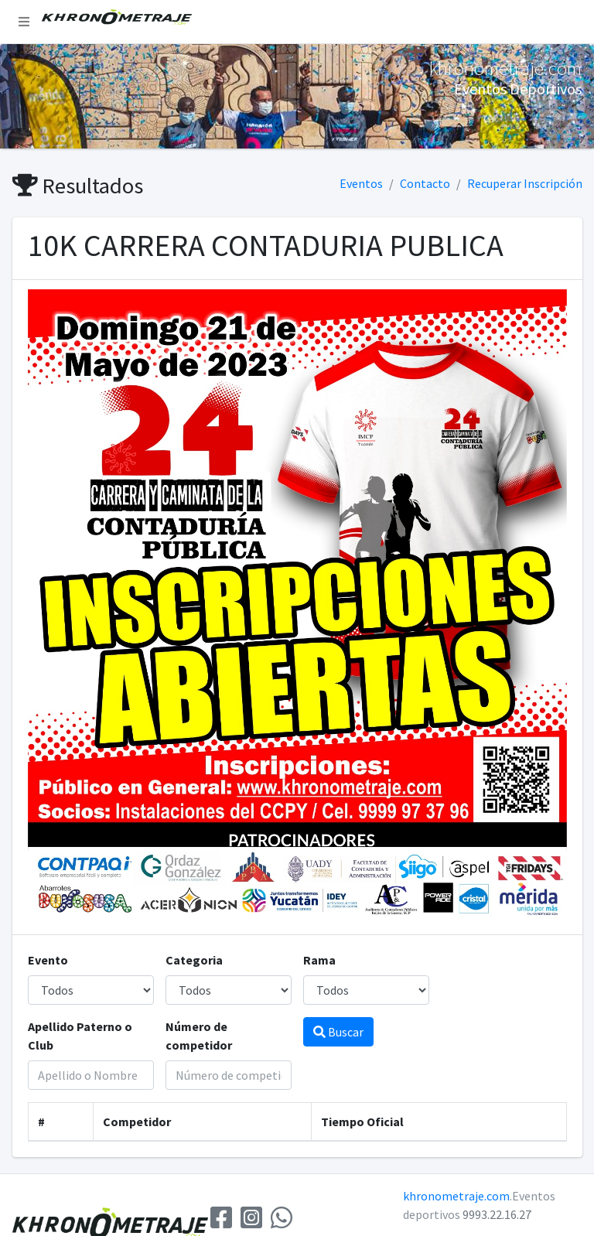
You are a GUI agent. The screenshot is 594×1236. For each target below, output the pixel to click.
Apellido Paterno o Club (80, 1036)
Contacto (425, 183)
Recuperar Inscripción (524, 183)
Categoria (194, 960)
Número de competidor (199, 1036)
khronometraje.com (456, 1196)
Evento (48, 960)
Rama (319, 960)
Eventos (361, 183)
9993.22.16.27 (497, 1214)
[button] (24, 21)
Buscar (338, 1032)
